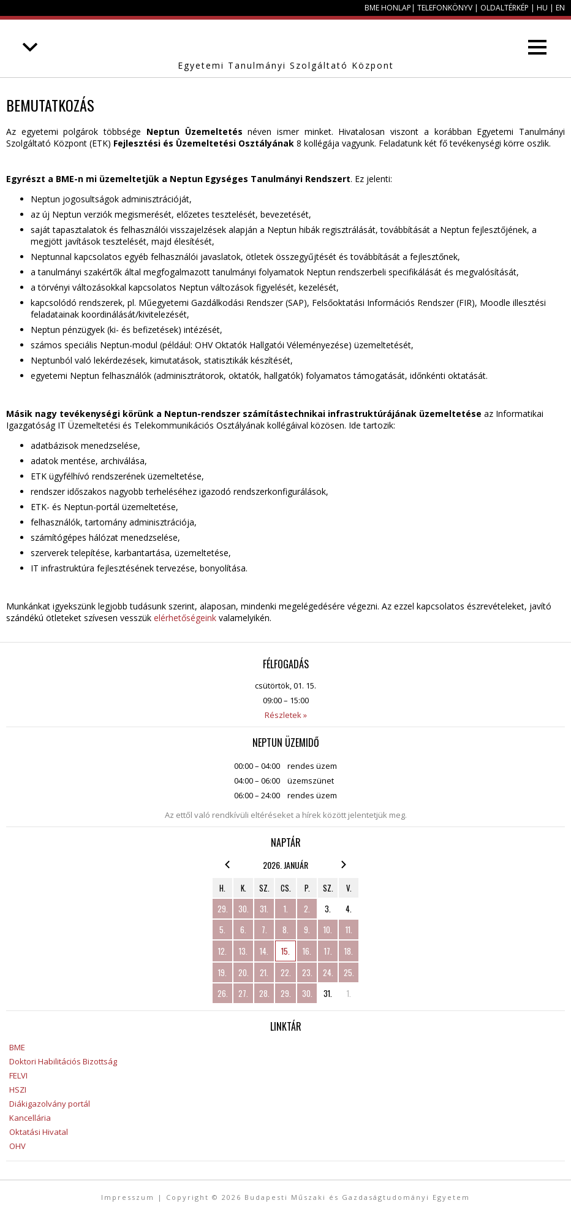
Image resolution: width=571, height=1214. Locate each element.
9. (307, 929)
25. (349, 972)
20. (243, 972)
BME (17, 1047)
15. (285, 951)
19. (222, 972)
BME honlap (388, 7)
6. (243, 929)
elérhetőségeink (185, 618)
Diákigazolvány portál (49, 1103)
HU (542, 7)
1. (286, 909)
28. (264, 993)
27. (243, 993)
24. (328, 972)
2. (307, 909)
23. (307, 972)
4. (349, 909)
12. (222, 951)
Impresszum (127, 1197)
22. (286, 972)
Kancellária (30, 1117)
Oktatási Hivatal (38, 1131)
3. (328, 909)
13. (243, 951)
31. (264, 909)
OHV (17, 1145)
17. (328, 951)
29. (222, 909)
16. (307, 951)
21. (264, 972)
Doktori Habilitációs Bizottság (63, 1061)
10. (327, 929)
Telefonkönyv (444, 7)
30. (243, 909)
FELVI (18, 1075)
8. (285, 929)
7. (264, 929)
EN (560, 7)
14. (264, 951)
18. (348, 951)
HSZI (17, 1089)
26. (222, 993)
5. (222, 929)
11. (349, 929)
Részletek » (286, 714)
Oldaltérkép (504, 7)
